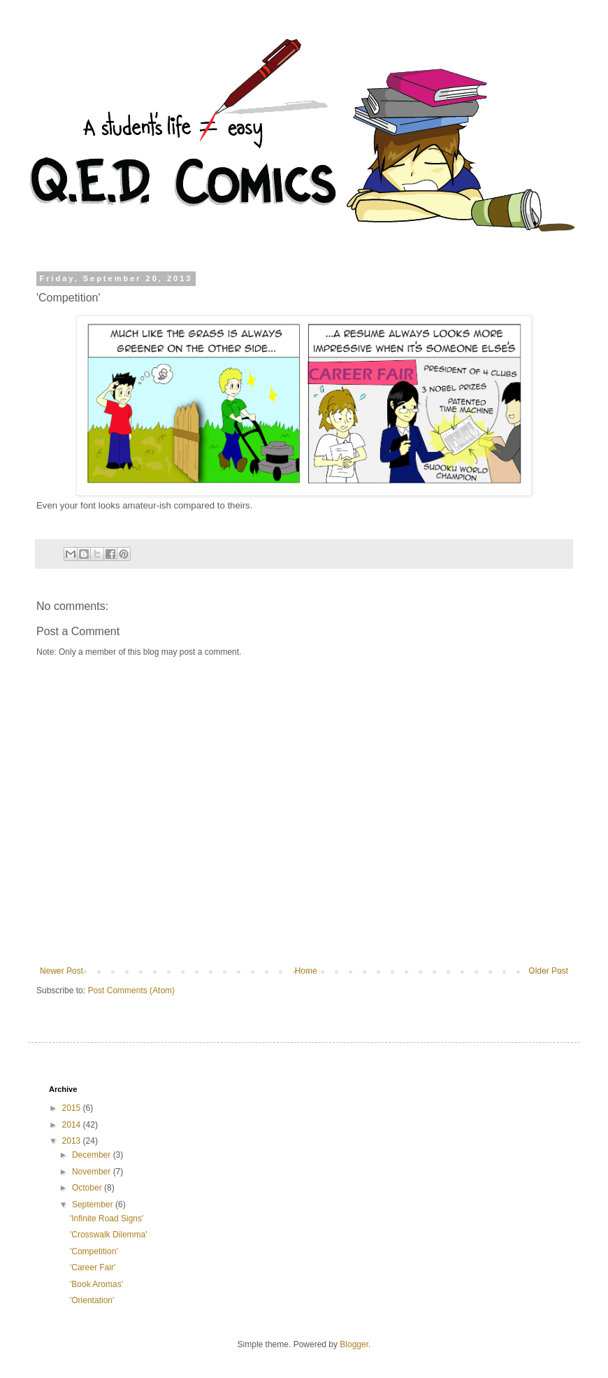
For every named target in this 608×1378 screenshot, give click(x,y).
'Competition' (94, 1251)
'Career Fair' (92, 1267)
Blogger (354, 1344)
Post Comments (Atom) (131, 990)
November (92, 1172)
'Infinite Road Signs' (106, 1218)
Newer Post (61, 971)
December (92, 1155)
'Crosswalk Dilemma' (108, 1235)
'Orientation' (92, 1300)
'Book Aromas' (96, 1284)
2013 (72, 1141)
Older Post (548, 971)
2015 (72, 1108)
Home (306, 971)
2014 (72, 1125)
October (88, 1188)
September (93, 1204)
